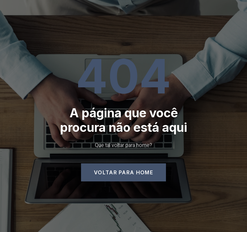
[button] (123, 172)
